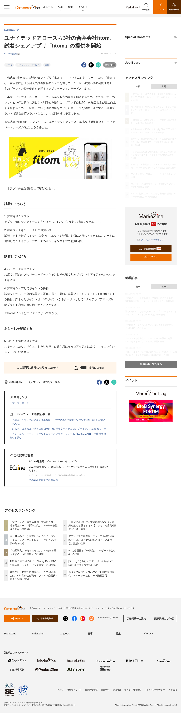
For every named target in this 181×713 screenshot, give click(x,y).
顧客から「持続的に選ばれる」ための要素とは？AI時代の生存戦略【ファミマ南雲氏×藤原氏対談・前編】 (33, 576)
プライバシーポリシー (154, 689)
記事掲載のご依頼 (164, 618)
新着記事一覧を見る (151, 364)
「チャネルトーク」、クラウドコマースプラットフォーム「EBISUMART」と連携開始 (59, 433)
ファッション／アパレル (28, 65)
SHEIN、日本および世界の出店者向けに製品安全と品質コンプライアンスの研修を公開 (59, 428)
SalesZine (37, 633)
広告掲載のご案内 (136, 618)
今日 (138, 86)
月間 (164, 86)
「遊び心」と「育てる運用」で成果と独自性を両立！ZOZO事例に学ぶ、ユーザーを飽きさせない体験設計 (34, 525)
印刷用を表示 (13, 382)
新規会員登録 (150, 248)
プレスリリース (20, 403)
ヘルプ (60, 689)
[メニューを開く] (7, 7)
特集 (70, 7)
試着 (47, 65)
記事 (60, 7)
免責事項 (105, 689)
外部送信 (173, 689)
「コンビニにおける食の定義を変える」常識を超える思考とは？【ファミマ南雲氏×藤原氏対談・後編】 (92, 525)
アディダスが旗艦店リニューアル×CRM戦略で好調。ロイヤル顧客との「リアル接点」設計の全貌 (91, 540)
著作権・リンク (74, 689)
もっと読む (16, 437)
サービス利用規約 (132, 689)
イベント (83, 7)
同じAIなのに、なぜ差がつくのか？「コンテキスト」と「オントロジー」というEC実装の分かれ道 (33, 540)
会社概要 (117, 689)
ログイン (150, 257)
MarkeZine (10, 633)
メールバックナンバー (151, 239)
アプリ (9, 65)
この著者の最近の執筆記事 (43, 480)
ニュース (48, 7)
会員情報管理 (91, 689)
